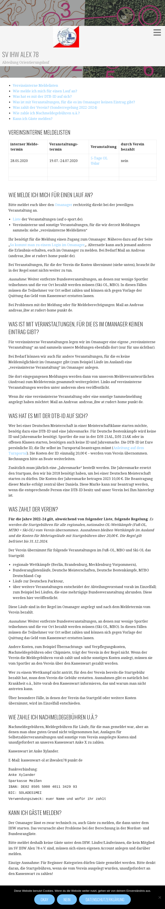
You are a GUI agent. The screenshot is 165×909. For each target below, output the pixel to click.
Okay (44, 899)
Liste (17, 219)
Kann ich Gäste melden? (32, 119)
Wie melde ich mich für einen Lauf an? (45, 91)
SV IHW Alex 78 (20, 54)
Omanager (63, 205)
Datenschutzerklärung (105, 899)
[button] (158, 32)
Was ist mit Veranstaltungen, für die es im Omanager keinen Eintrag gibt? (74, 102)
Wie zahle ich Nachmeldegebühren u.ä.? (46, 113)
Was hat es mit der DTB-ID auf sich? (42, 96)
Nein (66, 899)
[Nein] (159, 897)
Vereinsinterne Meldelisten (35, 85)
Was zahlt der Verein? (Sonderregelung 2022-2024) (55, 107)
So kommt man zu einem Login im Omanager (47, 245)
